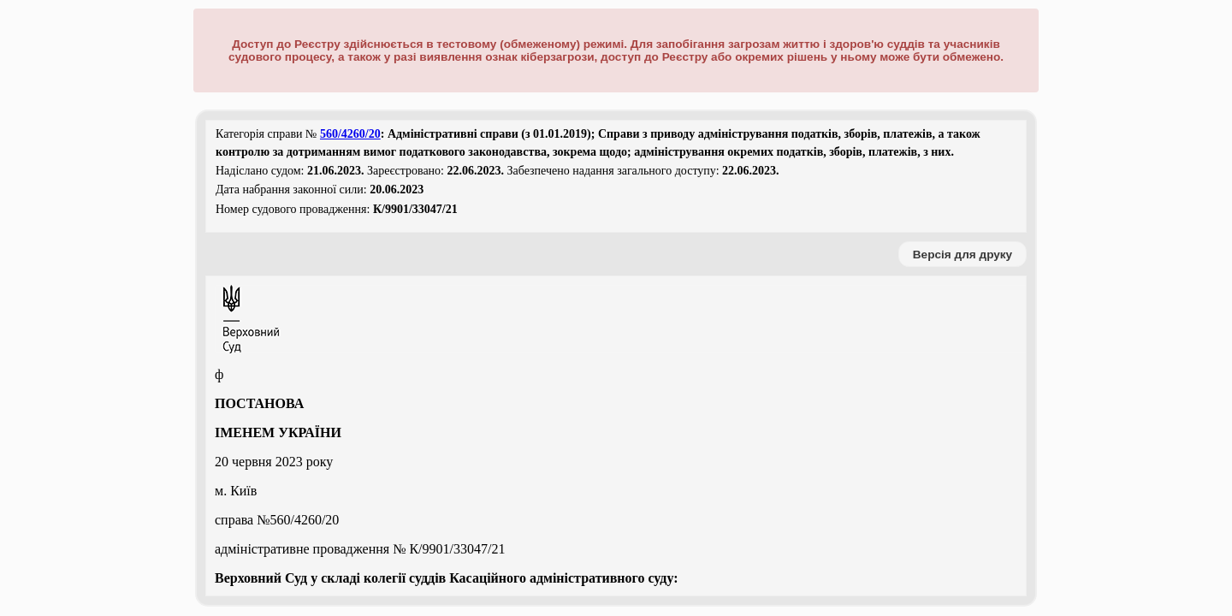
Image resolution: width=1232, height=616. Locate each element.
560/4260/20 (350, 133)
